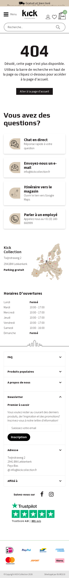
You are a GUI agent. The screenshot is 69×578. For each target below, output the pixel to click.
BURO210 (61, 574)
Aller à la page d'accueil (34, 91)
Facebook (41, 494)
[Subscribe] (19, 437)
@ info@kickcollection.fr (22, 470)
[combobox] (23, 27)
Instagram (51, 494)
